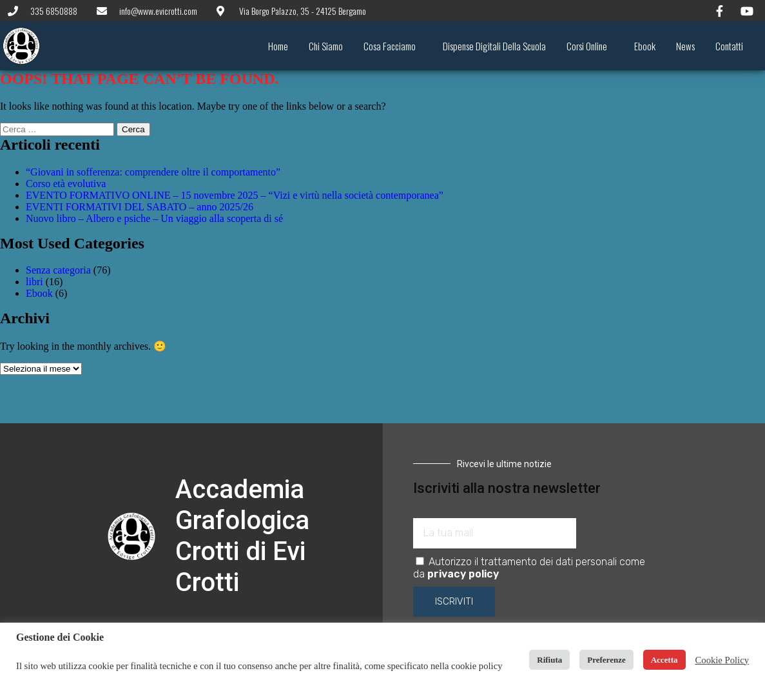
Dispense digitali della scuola (494, 46)
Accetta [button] (664, 660)
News (685, 46)
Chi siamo (326, 46)
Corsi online (590, 46)
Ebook (644, 46)
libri (34, 281)
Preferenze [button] (606, 660)
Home (278, 46)
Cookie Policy (722, 660)
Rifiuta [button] (549, 660)
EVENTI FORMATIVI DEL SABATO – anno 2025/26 (139, 206)
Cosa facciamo (392, 46)
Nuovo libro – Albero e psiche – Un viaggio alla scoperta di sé (154, 218)
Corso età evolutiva (66, 183)
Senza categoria (58, 270)
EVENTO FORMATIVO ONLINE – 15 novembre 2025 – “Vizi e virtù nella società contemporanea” (234, 195)
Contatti (729, 46)
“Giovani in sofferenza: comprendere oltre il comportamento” (153, 171)
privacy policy (463, 574)
